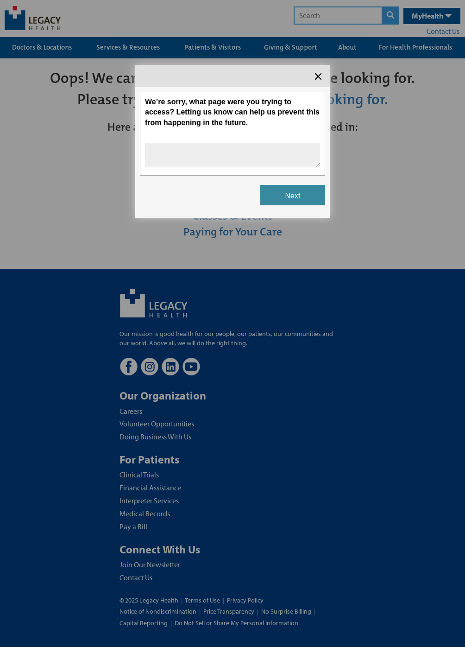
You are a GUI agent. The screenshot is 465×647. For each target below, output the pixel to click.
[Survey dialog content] (232, 141)
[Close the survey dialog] (318, 76)
